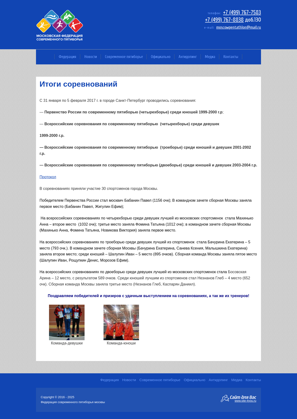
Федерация (67, 56)
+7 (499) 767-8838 (224, 20)
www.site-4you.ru (245, 400)
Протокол (48, 177)
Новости (90, 56)
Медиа (210, 56)
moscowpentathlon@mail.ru (238, 27)
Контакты (230, 56)
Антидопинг (188, 56)
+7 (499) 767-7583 (242, 12)
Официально (161, 56)
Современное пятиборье (124, 56)
